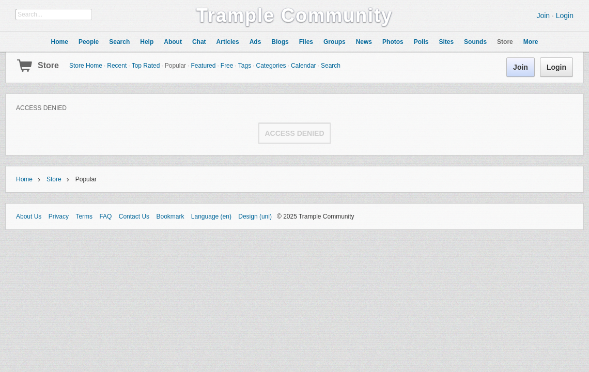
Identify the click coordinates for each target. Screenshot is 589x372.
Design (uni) (255, 216)
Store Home (85, 65)
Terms (83, 216)
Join (543, 15)
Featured (203, 65)
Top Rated (146, 65)
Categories (271, 65)
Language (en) (211, 216)
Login (565, 15)
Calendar (303, 65)
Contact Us (134, 216)
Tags (244, 65)
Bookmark (170, 216)
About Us (28, 216)
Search (330, 65)
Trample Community (294, 15)
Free (227, 65)
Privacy (59, 216)
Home (24, 179)
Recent (117, 65)
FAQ (105, 216)
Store (48, 65)
